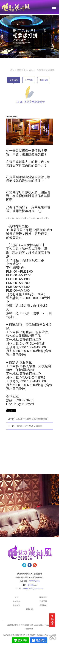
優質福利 (43, 605)
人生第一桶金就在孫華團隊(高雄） (33, 418)
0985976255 (34, 581)
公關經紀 (16, 601)
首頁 (16, 597)
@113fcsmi (32, 585)
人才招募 (29, 80)
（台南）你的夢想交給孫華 (29, 426)
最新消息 (14, 80)
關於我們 (43, 597)
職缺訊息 (44, 80)
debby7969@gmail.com (33, 589)
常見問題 (43, 601)
